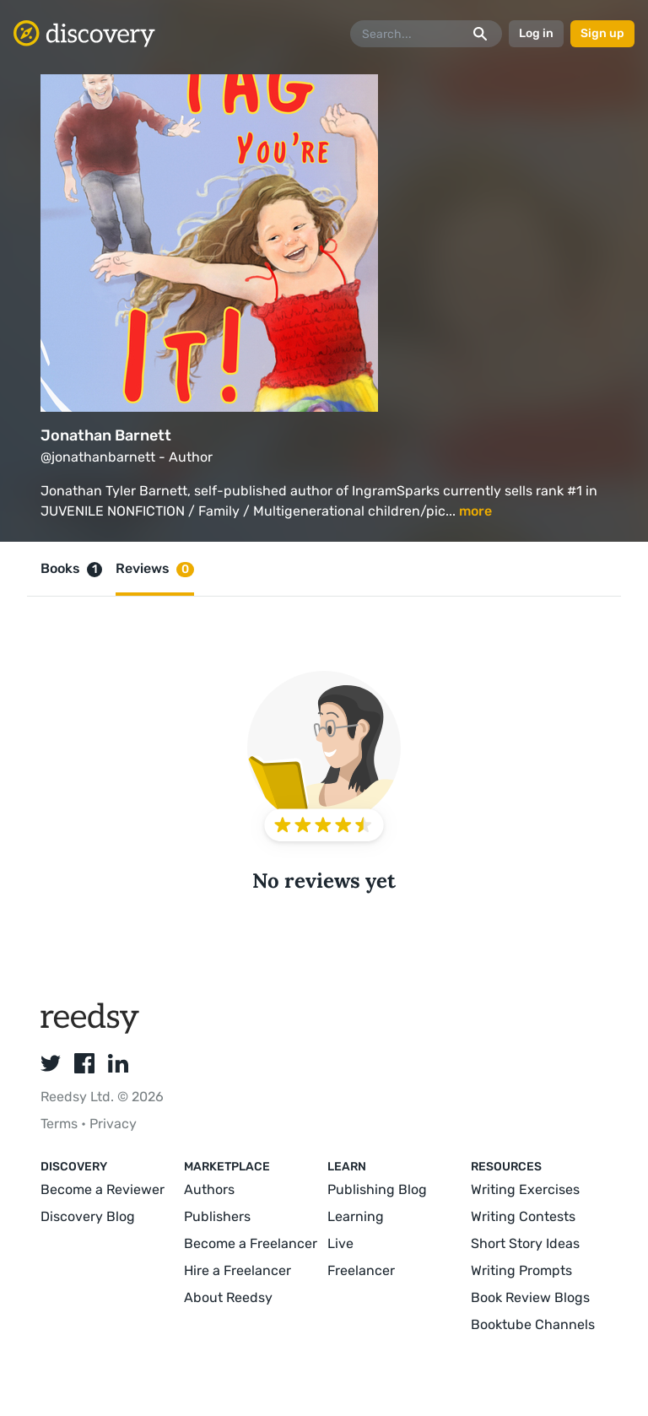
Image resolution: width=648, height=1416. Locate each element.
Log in (536, 33)
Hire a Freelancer (237, 1270)
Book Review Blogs (530, 1297)
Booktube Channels (533, 1324)
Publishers (217, 1216)
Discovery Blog (87, 1216)
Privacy (113, 1124)
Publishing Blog (377, 1189)
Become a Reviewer (102, 1189)
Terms (60, 1124)
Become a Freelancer (250, 1243)
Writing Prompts (521, 1270)
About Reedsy (228, 1297)
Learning (355, 1216)
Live (340, 1243)
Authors (209, 1189)
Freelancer (361, 1270)
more (475, 511)
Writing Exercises (525, 1189)
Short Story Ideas (525, 1243)
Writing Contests (523, 1216)
